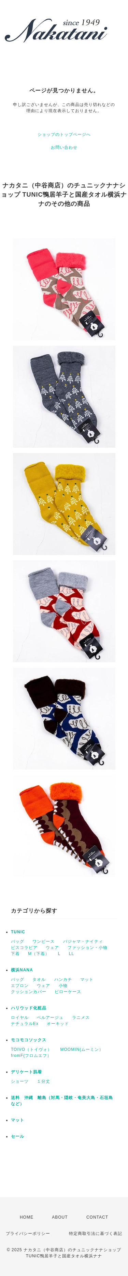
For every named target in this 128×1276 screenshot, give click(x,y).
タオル (39, 979)
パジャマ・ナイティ (83, 941)
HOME (26, 1217)
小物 (63, 985)
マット (87, 979)
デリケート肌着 (26, 1072)
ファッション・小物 (88, 947)
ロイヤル (20, 1017)
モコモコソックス (28, 1040)
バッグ (17, 941)
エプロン (20, 985)
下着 (15, 953)
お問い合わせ (64, 147)
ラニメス (81, 1017)
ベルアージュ (50, 1017)
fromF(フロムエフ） (31, 1055)
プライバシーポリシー (28, 1233)
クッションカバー (28, 991)
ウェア (52, 947)
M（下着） (38, 953)
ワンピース (43, 941)
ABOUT (60, 1217)
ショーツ (20, 1081)
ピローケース (68, 991)
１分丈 (43, 1081)
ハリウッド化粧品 (28, 1008)
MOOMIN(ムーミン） (81, 1049)
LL (71, 953)
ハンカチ (63, 979)
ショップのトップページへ (64, 134)
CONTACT (97, 1217)
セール (17, 1136)
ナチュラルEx (25, 1023)
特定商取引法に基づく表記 (95, 1233)
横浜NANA (22, 970)
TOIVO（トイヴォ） (31, 1049)
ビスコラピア (24, 947)
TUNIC (18, 932)
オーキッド (58, 1023)
